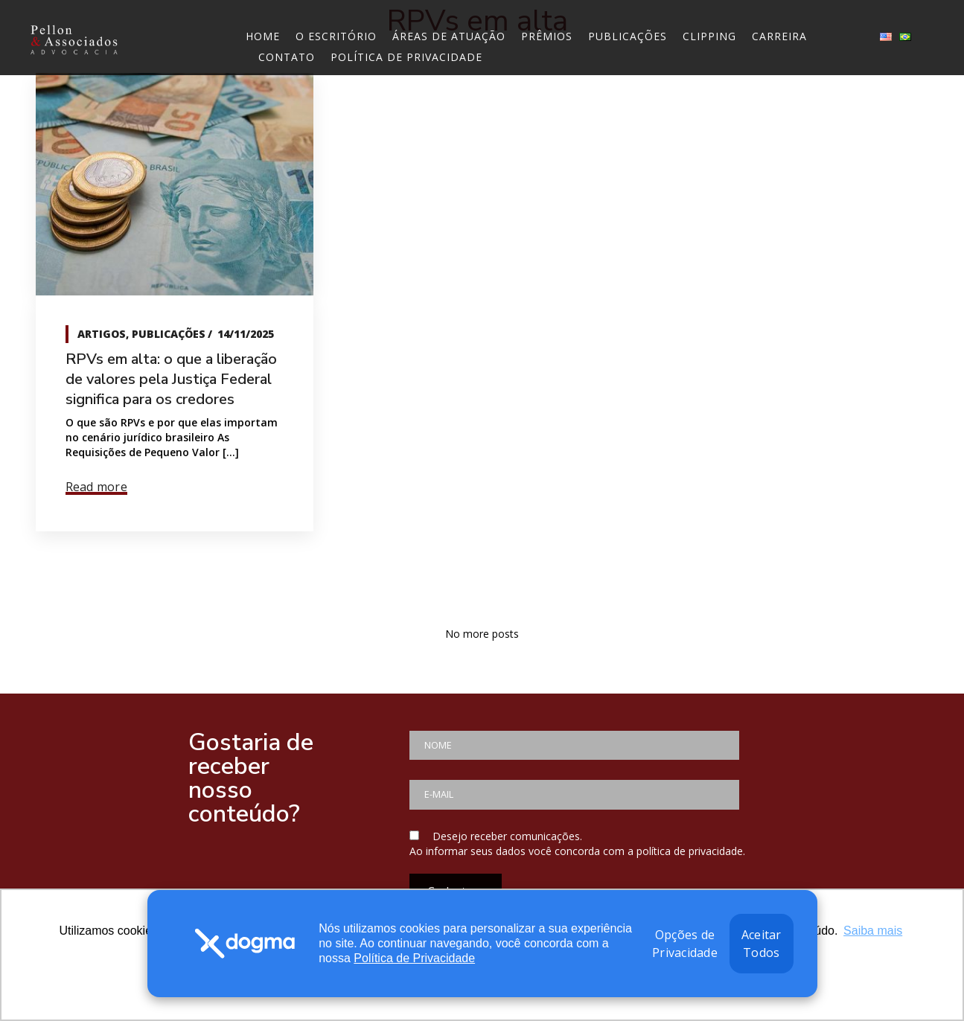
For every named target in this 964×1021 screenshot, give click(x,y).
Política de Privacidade (414, 958)
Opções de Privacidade (685, 943)
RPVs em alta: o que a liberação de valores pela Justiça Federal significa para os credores (171, 379)
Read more (96, 487)
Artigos (101, 334)
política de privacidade (689, 851)
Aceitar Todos (761, 943)
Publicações (168, 334)
